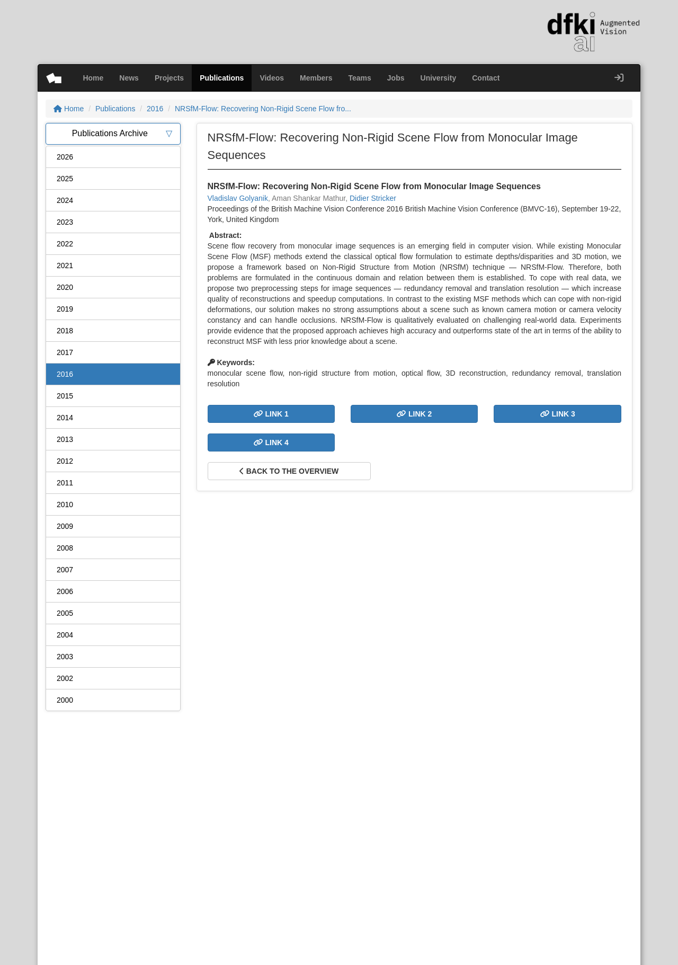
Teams (360, 78)
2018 (65, 330)
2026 (65, 157)
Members (316, 78)
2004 (65, 635)
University (439, 78)
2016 (155, 108)
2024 (65, 200)
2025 (65, 178)
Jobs (396, 78)
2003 (65, 656)
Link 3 (557, 414)
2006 (65, 591)
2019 (65, 309)
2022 (65, 244)
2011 (65, 483)
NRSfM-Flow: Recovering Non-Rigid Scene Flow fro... (263, 108)
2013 (65, 439)
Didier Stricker (373, 198)
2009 (65, 526)
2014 (65, 417)
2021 (65, 265)
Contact (485, 78)
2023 (65, 222)
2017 (65, 352)
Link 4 (271, 442)
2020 (65, 287)
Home (93, 78)
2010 (65, 504)
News (129, 78)
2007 (65, 569)
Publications (222, 78)
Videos (272, 78)
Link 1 (271, 414)
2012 (65, 461)
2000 (65, 700)
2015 (65, 396)
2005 (65, 613)
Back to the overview (288, 471)
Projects (169, 78)
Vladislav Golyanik (238, 198)
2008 (65, 548)
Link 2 (414, 414)
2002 (65, 678)
